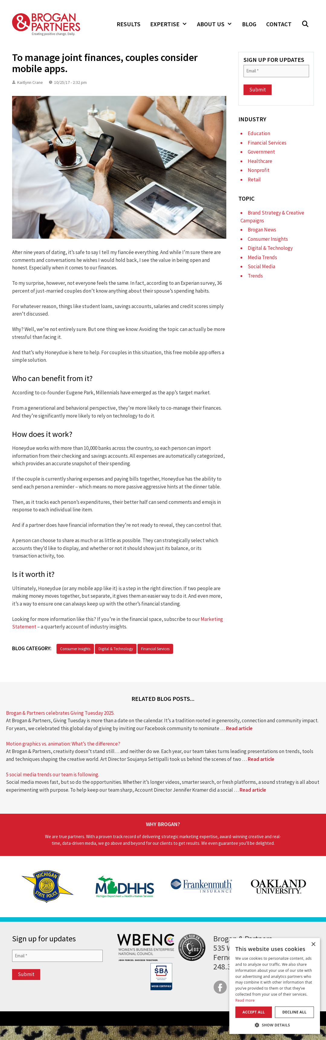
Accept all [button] (254, 1012)
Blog (249, 24)
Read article (239, 728)
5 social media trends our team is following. (52, 774)
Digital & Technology (115, 648)
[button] (305, 24)
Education (259, 133)
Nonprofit (259, 170)
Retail (254, 179)
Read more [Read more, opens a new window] (245, 1000)
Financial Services (155, 648)
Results (128, 24)
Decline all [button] (294, 1012)
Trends (255, 275)
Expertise (171, 24)
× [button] (313, 944)
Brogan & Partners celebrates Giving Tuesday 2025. (60, 713)
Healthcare (260, 161)
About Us (217, 24)
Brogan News (262, 229)
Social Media (261, 266)
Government (261, 151)
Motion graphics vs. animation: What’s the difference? (63, 743)
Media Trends (262, 257)
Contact (279, 24)
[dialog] (274, 986)
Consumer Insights (75, 648)
